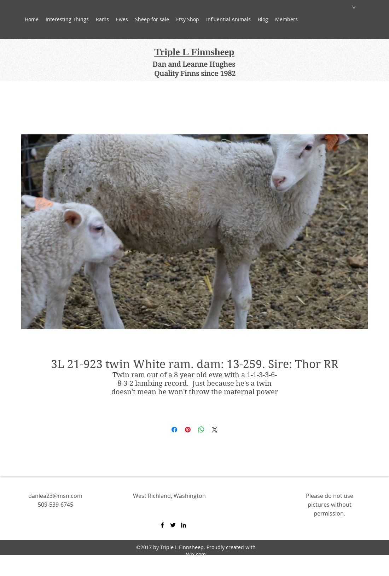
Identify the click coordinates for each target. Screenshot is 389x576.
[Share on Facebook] (174, 429)
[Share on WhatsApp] (201, 429)
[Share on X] (214, 429)
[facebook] (162, 525)
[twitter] (172, 525)
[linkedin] (183, 525)
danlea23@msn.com (55, 496)
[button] (122, 19)
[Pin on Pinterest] (188, 429)
